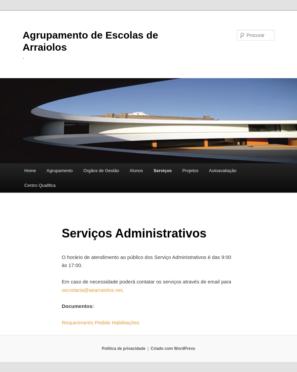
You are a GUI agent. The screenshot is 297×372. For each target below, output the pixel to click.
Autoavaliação (223, 170)
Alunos (136, 170)
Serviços (163, 170)
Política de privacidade (123, 348)
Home (30, 170)
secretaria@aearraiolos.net (92, 290)
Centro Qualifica (39, 185)
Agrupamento (60, 170)
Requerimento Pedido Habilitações (100, 322)
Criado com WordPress (173, 348)
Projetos (190, 170)
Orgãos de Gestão (101, 170)
